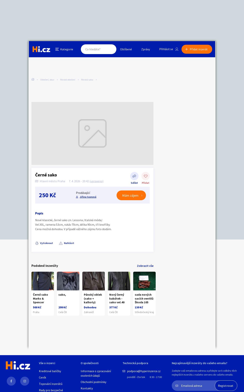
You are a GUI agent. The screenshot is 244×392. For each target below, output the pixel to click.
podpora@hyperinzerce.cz (144, 371)
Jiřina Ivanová (88, 194)
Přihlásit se (165, 49)
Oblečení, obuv (47, 78)
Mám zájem (130, 193)
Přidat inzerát (199, 49)
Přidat (145, 174)
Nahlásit (69, 240)
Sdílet (134, 174)
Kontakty (87, 388)
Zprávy (144, 49)
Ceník (42, 377)
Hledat (108, 49)
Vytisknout (46, 240)
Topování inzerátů (50, 384)
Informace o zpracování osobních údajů (96, 373)
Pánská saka (87, 78)
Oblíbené (125, 49)
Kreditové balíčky (50, 371)
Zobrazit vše (145, 263)
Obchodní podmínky (93, 382)
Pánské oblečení (67, 78)
